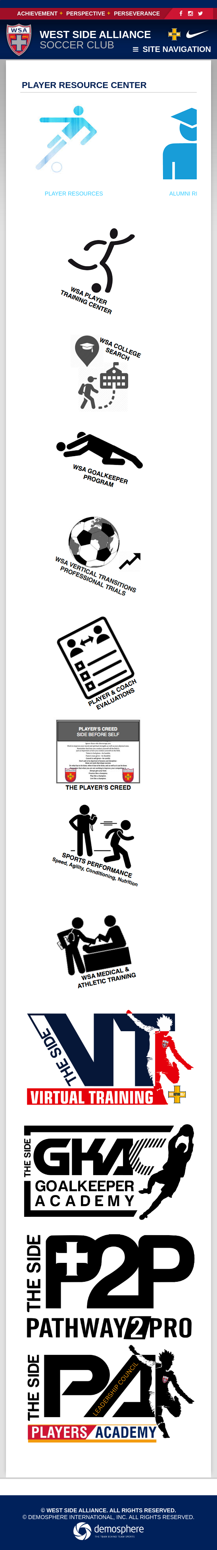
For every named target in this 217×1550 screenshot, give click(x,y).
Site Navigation (172, 49)
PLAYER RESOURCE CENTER (84, 85)
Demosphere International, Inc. (77, 1517)
